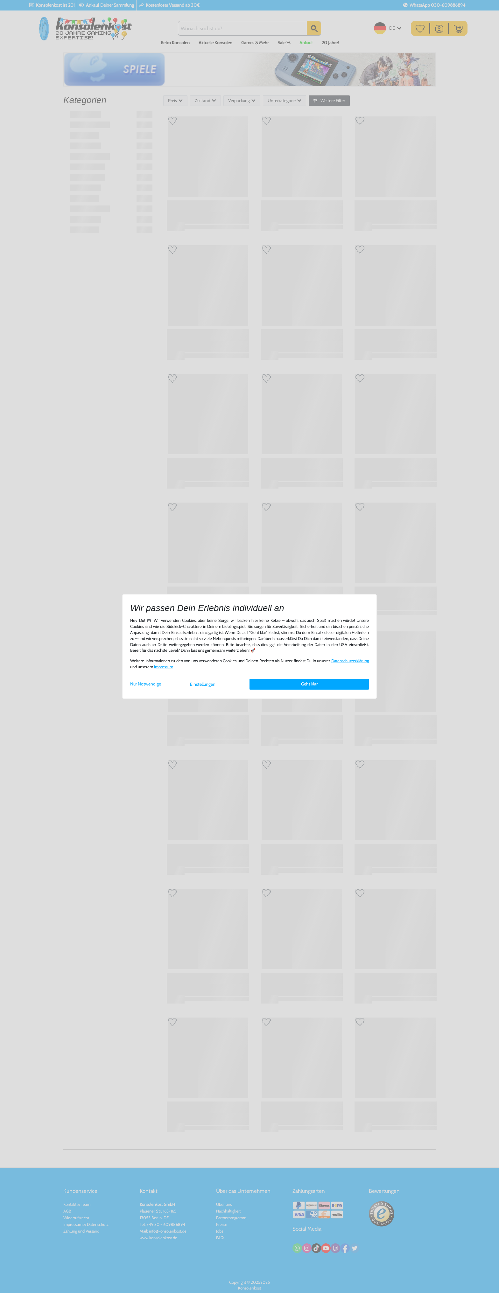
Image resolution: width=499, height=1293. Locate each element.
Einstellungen (202, 684)
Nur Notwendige (145, 684)
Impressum (163, 666)
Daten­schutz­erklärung (350, 660)
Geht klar (309, 684)
